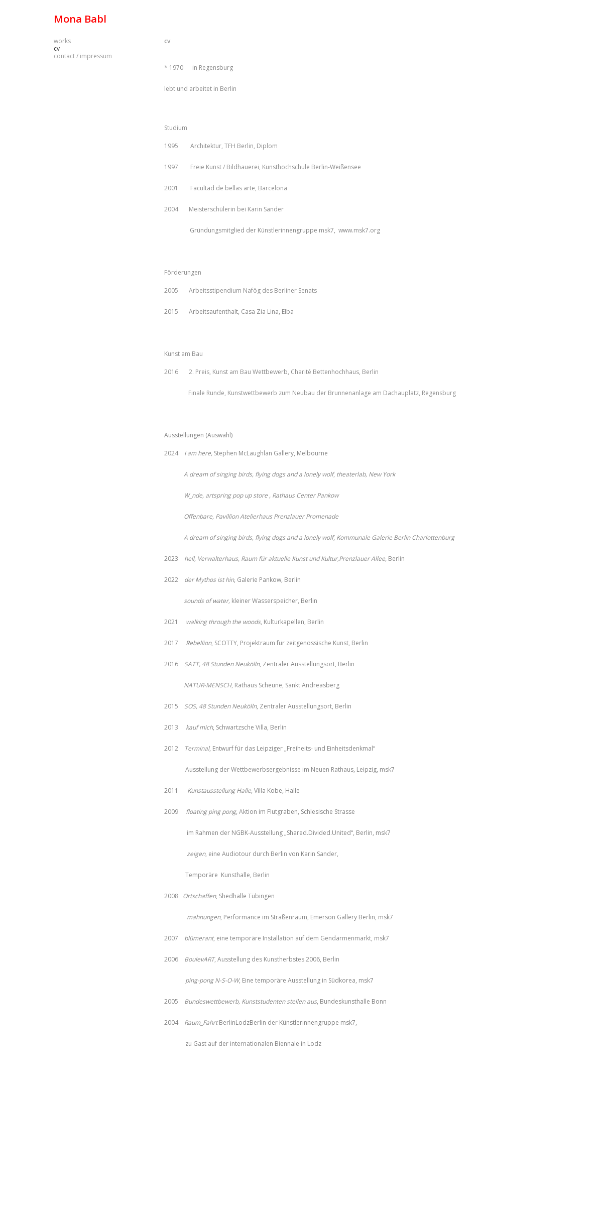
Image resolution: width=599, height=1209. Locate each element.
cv (167, 41)
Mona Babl (80, 19)
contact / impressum (83, 56)
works (62, 41)
